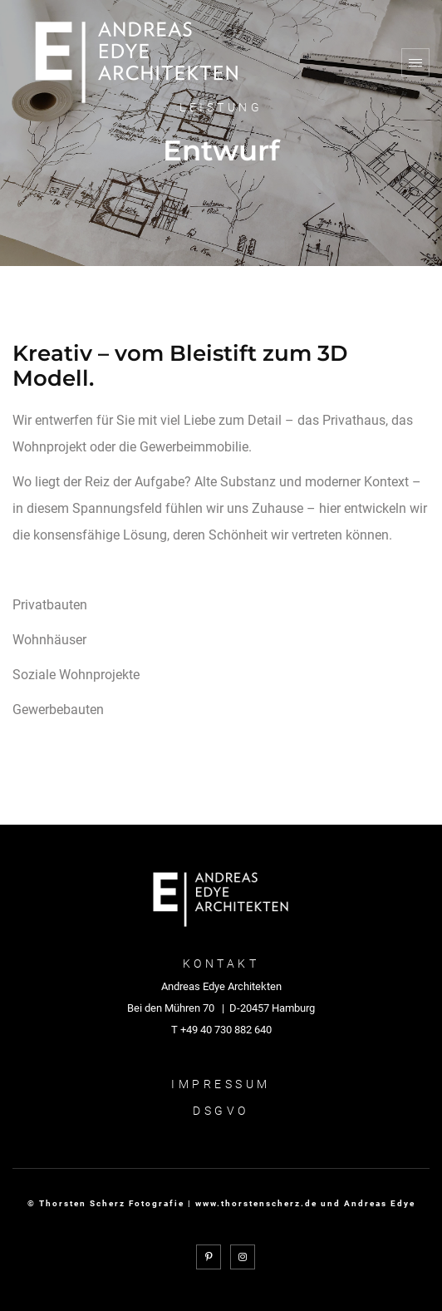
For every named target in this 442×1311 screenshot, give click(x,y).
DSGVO (221, 1110)
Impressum (221, 1084)
